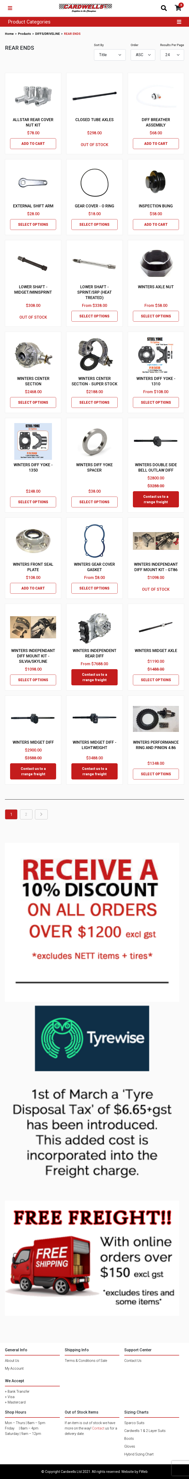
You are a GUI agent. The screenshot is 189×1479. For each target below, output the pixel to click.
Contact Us (133, 1361)
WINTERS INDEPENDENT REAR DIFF (94, 653)
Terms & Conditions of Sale (86, 1361)
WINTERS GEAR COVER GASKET (94, 567)
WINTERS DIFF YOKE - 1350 (33, 468)
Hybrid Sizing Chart (139, 1454)
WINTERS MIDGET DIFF (33, 742)
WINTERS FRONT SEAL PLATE (33, 567)
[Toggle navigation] (10, 8)
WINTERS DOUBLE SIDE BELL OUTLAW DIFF (156, 468)
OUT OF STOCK (94, 144)
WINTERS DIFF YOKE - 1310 (155, 381)
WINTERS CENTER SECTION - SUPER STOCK (94, 381)
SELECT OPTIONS (33, 224)
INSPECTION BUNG (156, 206)
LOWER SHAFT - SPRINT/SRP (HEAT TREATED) (94, 292)
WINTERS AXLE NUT (156, 287)
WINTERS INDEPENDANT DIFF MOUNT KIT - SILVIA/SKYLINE (33, 656)
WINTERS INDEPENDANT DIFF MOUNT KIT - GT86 (156, 567)
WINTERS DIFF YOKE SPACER (94, 468)
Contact (98, 1428)
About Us (12, 1361)
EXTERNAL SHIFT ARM (33, 206)
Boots (129, 1439)
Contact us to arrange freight (155, 499)
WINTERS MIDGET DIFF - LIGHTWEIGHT (94, 745)
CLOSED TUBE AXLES (94, 119)
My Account (14, 1368)
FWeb (143, 1472)
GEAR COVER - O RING (94, 206)
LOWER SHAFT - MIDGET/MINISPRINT (33, 290)
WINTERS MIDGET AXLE (156, 650)
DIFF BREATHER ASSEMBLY (156, 122)
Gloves (129, 1446)
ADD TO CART (33, 144)
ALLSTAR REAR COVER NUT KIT (33, 122)
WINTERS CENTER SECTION (33, 381)
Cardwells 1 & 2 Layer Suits (145, 1431)
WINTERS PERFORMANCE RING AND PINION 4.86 (156, 745)
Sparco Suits (134, 1423)
